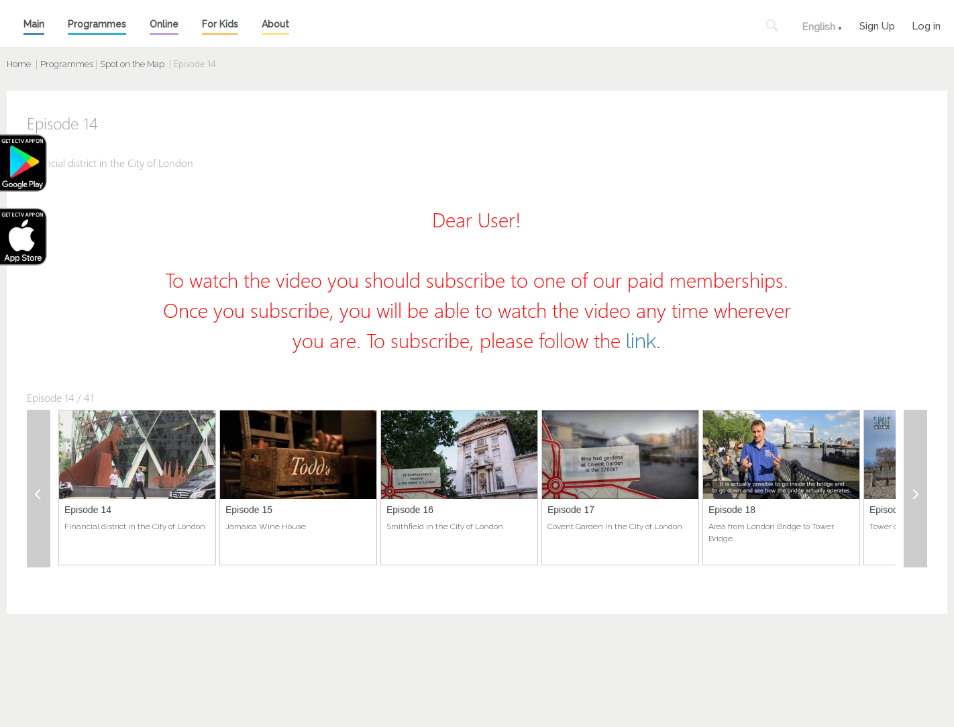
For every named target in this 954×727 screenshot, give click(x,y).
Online (164, 24)
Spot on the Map (132, 64)
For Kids (220, 24)
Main (33, 24)
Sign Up (877, 24)
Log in (926, 24)
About (275, 24)
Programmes (97, 24)
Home (19, 64)
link (641, 341)
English (818, 27)
